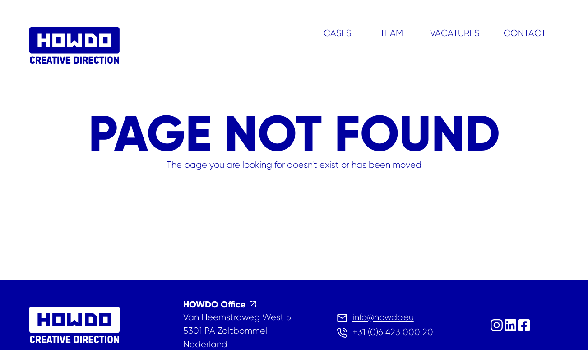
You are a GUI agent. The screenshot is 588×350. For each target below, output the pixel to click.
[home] (74, 47)
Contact (525, 33)
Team (391, 33)
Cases (337, 33)
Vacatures (454, 33)
